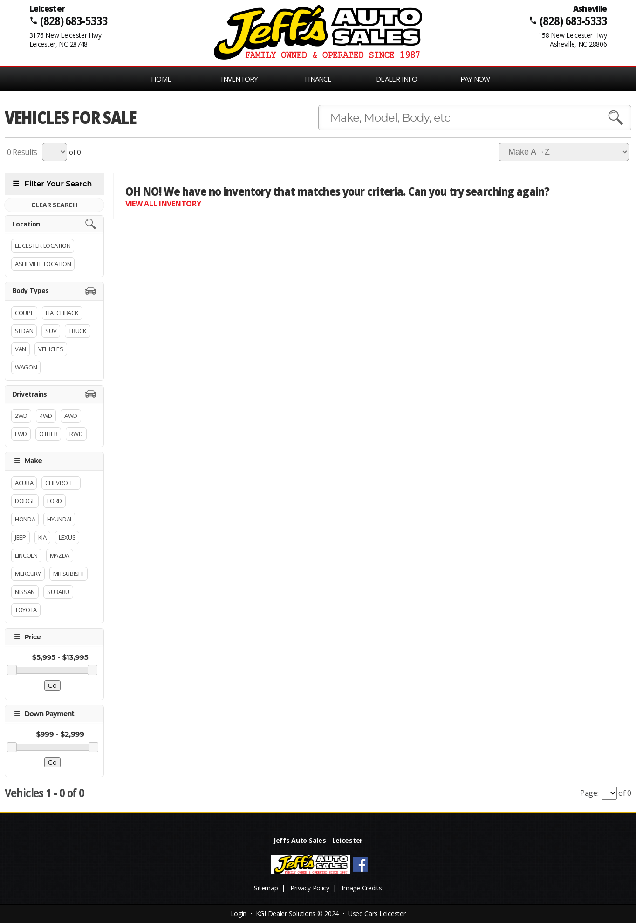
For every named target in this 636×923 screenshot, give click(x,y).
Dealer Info (396, 78)
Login (239, 913)
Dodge (25, 501)
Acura (24, 483)
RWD (75, 434)
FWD (21, 434)
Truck (77, 331)
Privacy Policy (309, 888)
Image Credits (362, 888)
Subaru (58, 592)
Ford (54, 501)
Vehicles (50, 349)
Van (20, 349)
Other (48, 434)
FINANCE (318, 78)
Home (161, 78)
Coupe (24, 312)
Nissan (25, 592)
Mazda (59, 555)
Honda (25, 519)
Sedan (24, 331)
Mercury (28, 573)
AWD (70, 415)
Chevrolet (60, 483)
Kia (42, 537)
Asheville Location (43, 264)
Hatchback (62, 312)
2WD (21, 415)
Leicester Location (42, 245)
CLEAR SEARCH (54, 204)
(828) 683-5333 (73, 21)
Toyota (26, 610)
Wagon (26, 367)
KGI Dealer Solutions (285, 913)
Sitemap (266, 888)
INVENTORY (239, 78)
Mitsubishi (68, 573)
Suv (50, 331)
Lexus (67, 537)
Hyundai (59, 519)
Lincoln (26, 555)
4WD (46, 415)
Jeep (20, 537)
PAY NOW (475, 78)
